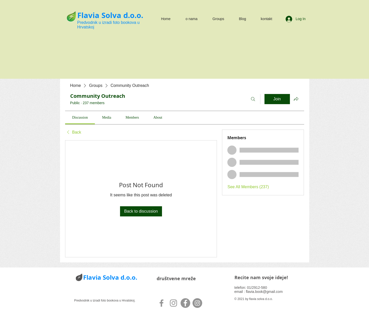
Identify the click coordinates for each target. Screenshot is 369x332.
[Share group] (296, 99)
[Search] (253, 99)
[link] (80, 117)
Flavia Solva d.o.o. (110, 15)
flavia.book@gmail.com (264, 292)
